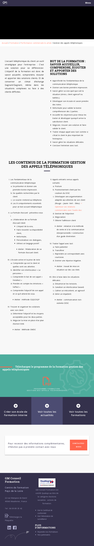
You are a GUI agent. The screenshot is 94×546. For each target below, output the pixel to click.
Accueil (5, 43)
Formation (14, 43)
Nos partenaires (43, 535)
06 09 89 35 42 (15, 508)
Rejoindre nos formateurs (47, 532)
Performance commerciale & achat (36, 43)
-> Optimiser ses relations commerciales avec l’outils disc (68, 206)
